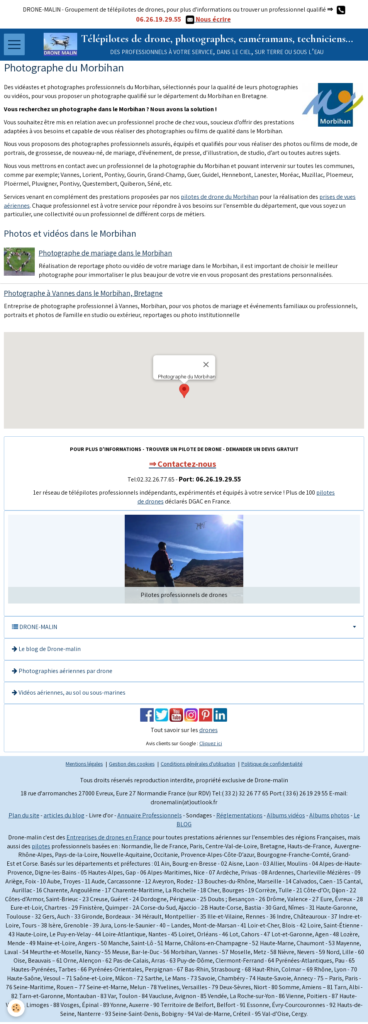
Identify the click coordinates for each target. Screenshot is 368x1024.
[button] (184, 393)
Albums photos (329, 817)
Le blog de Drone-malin (46, 650)
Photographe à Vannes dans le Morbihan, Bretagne (83, 295)
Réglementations (239, 817)
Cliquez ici (210, 745)
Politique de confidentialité (271, 765)
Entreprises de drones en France (108, 839)
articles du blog (64, 817)
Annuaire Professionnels (149, 817)
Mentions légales (84, 765)
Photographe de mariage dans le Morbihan (105, 255)
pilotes (41, 848)
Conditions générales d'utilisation (198, 765)
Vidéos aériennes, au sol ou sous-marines (68, 694)
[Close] (206, 366)
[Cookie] (16, 1008)
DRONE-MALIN (34, 628)
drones (208, 732)
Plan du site (23, 817)
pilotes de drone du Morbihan (219, 198)
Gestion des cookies (131, 765)
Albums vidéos (286, 817)
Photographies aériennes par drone (62, 672)
